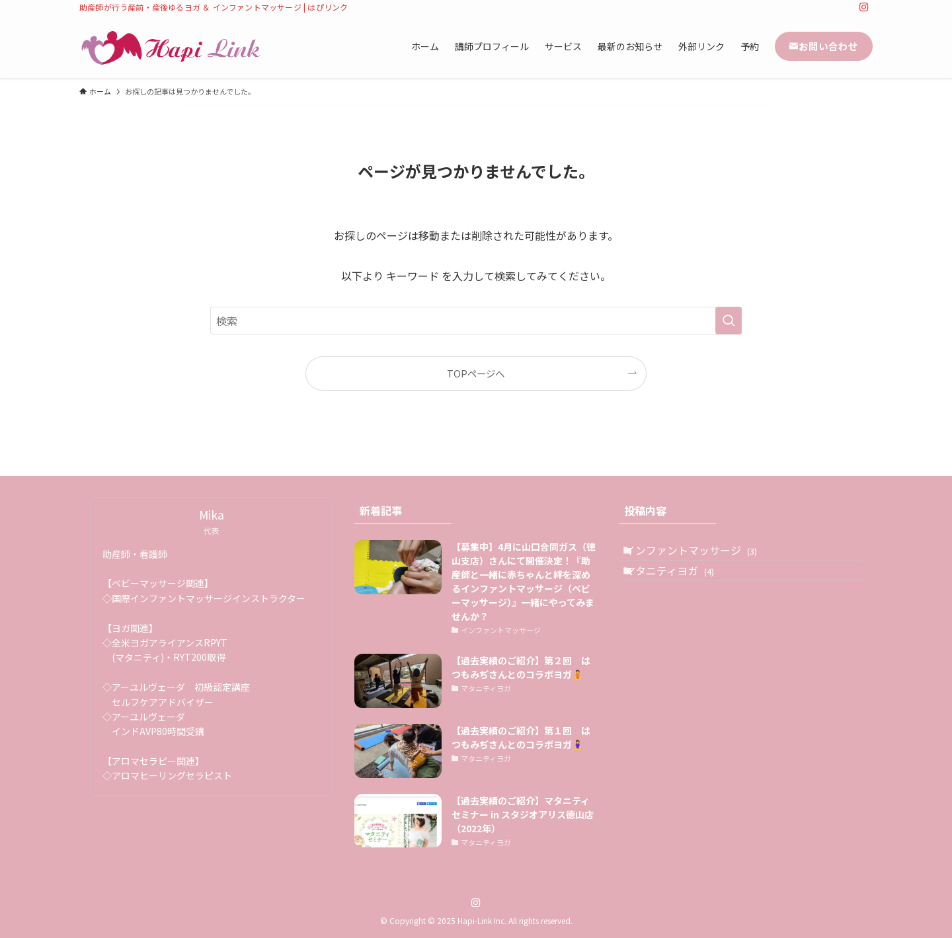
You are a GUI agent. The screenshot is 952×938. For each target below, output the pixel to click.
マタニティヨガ (682, 586)
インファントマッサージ (703, 555)
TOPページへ (475, 373)
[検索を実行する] (728, 320)
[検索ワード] (476, 320)
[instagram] (864, 7)
